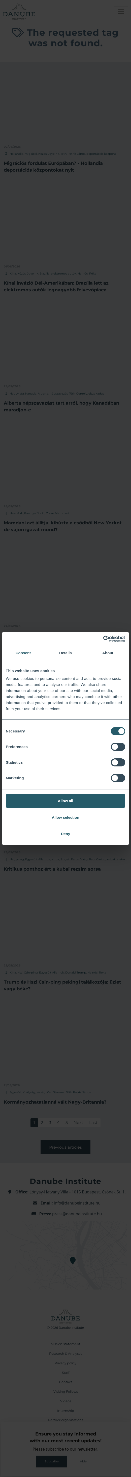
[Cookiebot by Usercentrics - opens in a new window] (103, 639)
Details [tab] (65, 653)
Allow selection (65, 817)
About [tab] (107, 653)
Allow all (65, 801)
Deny (65, 834)
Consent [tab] (23, 653)
